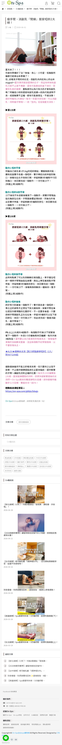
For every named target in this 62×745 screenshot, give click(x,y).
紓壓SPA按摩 (10, 462)
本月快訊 (8, 470)
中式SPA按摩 (41, 458)
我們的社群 (44, 715)
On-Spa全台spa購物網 (21, 733)
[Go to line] (6, 738)
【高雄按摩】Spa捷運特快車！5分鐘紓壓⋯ (24, 680)
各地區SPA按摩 (45, 466)
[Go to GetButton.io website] (6, 742)
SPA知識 (17, 458)
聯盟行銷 (52, 715)
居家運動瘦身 (24, 422)
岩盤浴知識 (43, 462)
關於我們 (20, 462)
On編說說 (11, 441)
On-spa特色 (17, 715)
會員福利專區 (25, 724)
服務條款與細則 (8, 727)
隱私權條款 (47, 724)
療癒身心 (20, 466)
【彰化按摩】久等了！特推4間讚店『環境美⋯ (25, 660)
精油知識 (8, 458)
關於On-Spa (7, 715)
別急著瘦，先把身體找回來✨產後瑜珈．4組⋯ (26, 675)
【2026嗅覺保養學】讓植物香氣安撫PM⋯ (24, 665)
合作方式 (26, 715)
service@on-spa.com (14, 703)
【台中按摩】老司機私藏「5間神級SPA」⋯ (24, 670)
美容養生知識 (28, 458)
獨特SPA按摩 (32, 462)
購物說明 (6, 724)
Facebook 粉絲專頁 (10, 691)
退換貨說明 (15, 724)
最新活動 (17, 470)
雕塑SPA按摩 (32, 466)
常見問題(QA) (36, 724)
